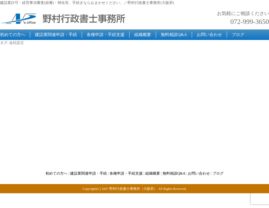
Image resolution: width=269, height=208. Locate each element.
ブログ (238, 34)
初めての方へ (12, 34)
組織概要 (142, 34)
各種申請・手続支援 (106, 34)
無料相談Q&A (174, 34)
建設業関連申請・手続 (56, 34)
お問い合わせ (209, 34)
